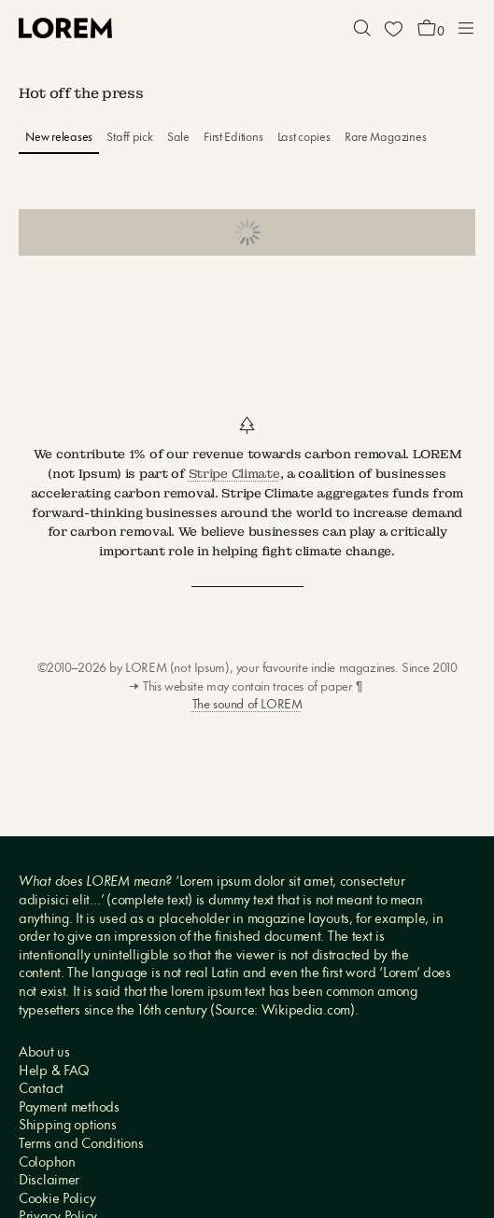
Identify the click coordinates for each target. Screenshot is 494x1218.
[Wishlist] (393, 28)
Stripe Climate (234, 474)
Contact (41, 1090)
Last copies (304, 138)
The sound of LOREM (247, 705)
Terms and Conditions (81, 1145)
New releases (58, 138)
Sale (178, 138)
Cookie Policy (57, 1200)
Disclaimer (49, 1181)
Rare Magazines (385, 138)
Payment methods (69, 1108)
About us (44, 1053)
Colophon (47, 1163)
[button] (362, 28)
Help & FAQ (54, 1072)
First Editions (233, 138)
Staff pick (129, 138)
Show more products (247, 233)
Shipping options (68, 1126)
